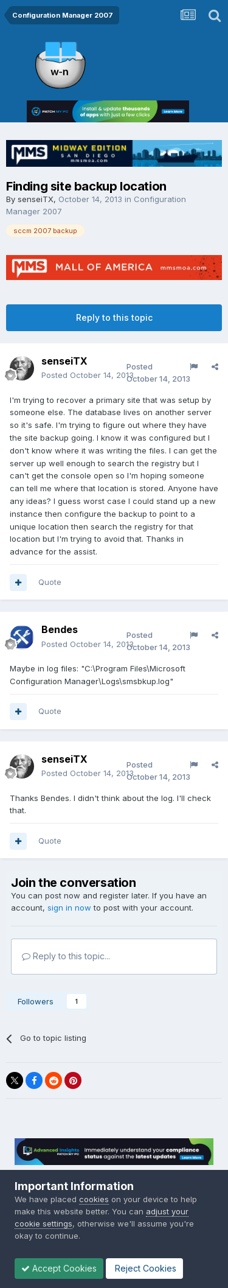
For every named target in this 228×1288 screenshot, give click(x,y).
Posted (87, 375)
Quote (49, 582)
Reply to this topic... (66, 956)
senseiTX (36, 199)
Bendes (59, 629)
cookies (94, 1199)
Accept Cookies (59, 1268)
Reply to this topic (114, 317)
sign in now (69, 907)
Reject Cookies (144, 1268)
